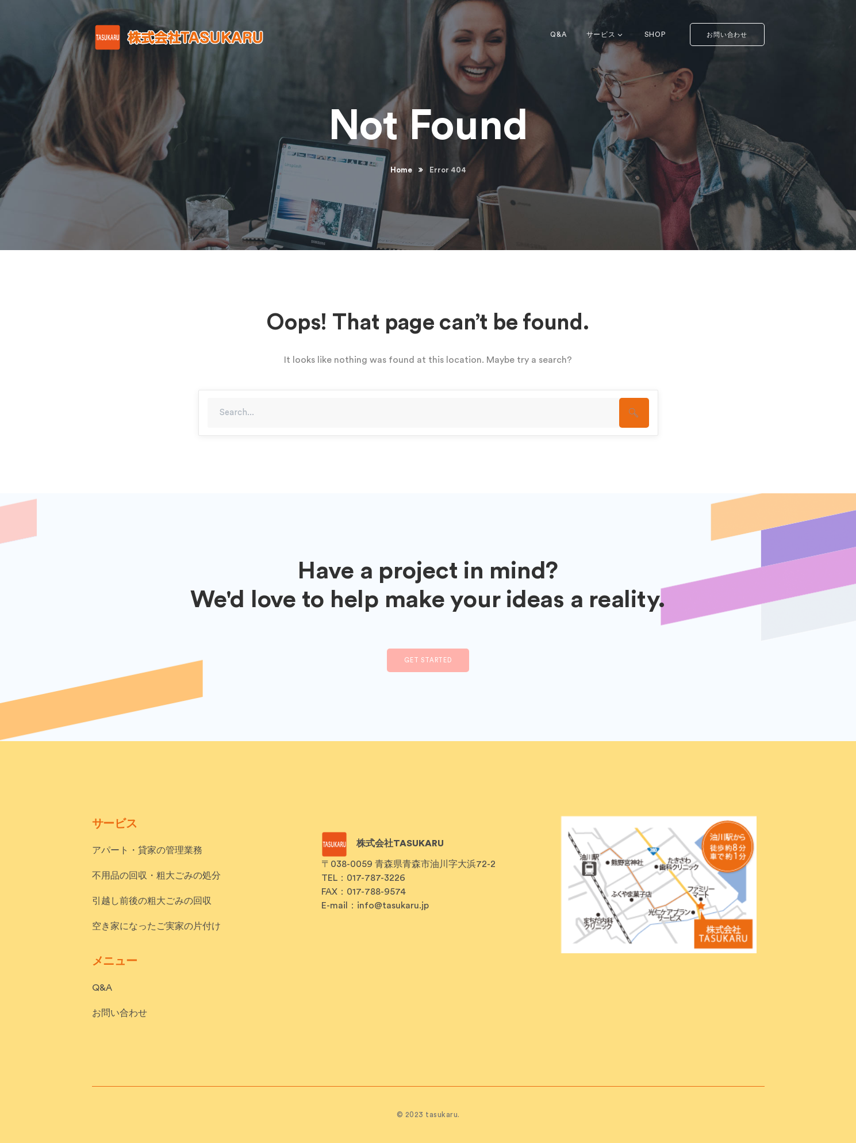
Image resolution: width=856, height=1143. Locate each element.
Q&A (102, 987)
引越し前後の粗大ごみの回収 (152, 901)
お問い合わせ (727, 35)
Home (401, 170)
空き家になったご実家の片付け (156, 926)
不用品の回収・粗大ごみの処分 (156, 875)
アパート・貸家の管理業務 (147, 850)
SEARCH (634, 413)
